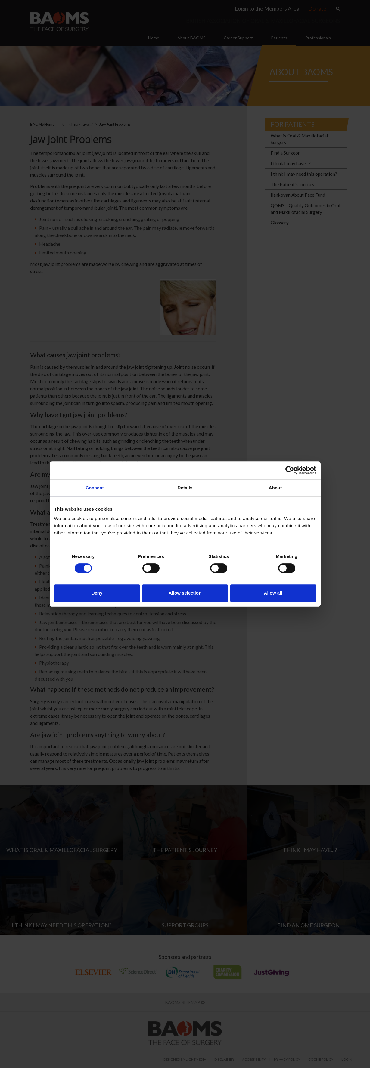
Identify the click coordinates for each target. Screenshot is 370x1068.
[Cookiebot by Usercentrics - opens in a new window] (289, 470)
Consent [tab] (95, 487)
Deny (97, 593)
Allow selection (185, 593)
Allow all (273, 593)
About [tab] (275, 487)
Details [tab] (185, 487)
